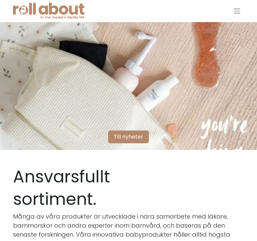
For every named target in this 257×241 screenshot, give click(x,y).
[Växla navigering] (237, 11)
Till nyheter (128, 137)
